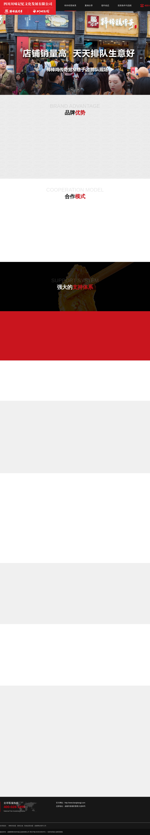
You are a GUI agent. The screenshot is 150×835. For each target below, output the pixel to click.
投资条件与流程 (125, 5)
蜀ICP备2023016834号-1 (38, 832)
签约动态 (105, 5)
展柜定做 (20, 826)
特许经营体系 (70, 5)
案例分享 (89, 5)
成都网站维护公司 (40, 826)
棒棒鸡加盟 (12, 826)
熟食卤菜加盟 (28, 826)
